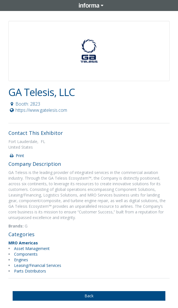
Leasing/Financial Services (37, 265)
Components (26, 254)
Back (89, 295)
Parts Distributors (30, 271)
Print (16, 155)
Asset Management (32, 248)
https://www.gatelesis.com (38, 110)
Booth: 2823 (24, 104)
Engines (21, 259)
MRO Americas (23, 242)
